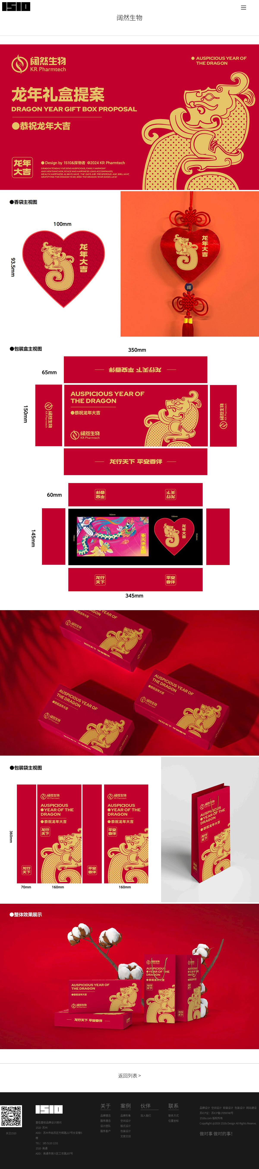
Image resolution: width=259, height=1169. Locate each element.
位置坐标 (173, 1120)
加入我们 (146, 1115)
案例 (125, 1105)
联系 (173, 1105)
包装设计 (125, 1131)
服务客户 (105, 1131)
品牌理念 (105, 1115)
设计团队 (105, 1126)
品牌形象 (125, 1115)
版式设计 (125, 1126)
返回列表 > (129, 1075)
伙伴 (146, 1105)
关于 (105, 1105)
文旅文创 (125, 1136)
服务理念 (105, 1120)
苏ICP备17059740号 (222, 1113)
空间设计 (125, 1120)
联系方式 (173, 1115)
